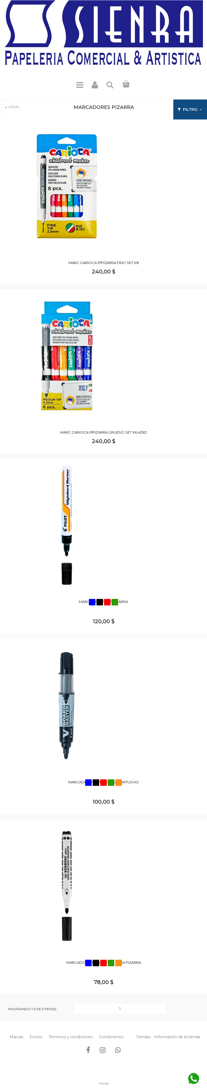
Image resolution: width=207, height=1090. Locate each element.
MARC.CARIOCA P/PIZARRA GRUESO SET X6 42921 (103, 431)
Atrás (11, 106)
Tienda (104, 1083)
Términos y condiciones (70, 1036)
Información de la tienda (177, 1036)
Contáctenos (111, 1036)
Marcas (16, 1036)
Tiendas (143, 1036)
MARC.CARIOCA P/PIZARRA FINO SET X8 (103, 262)
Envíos (36, 1036)
